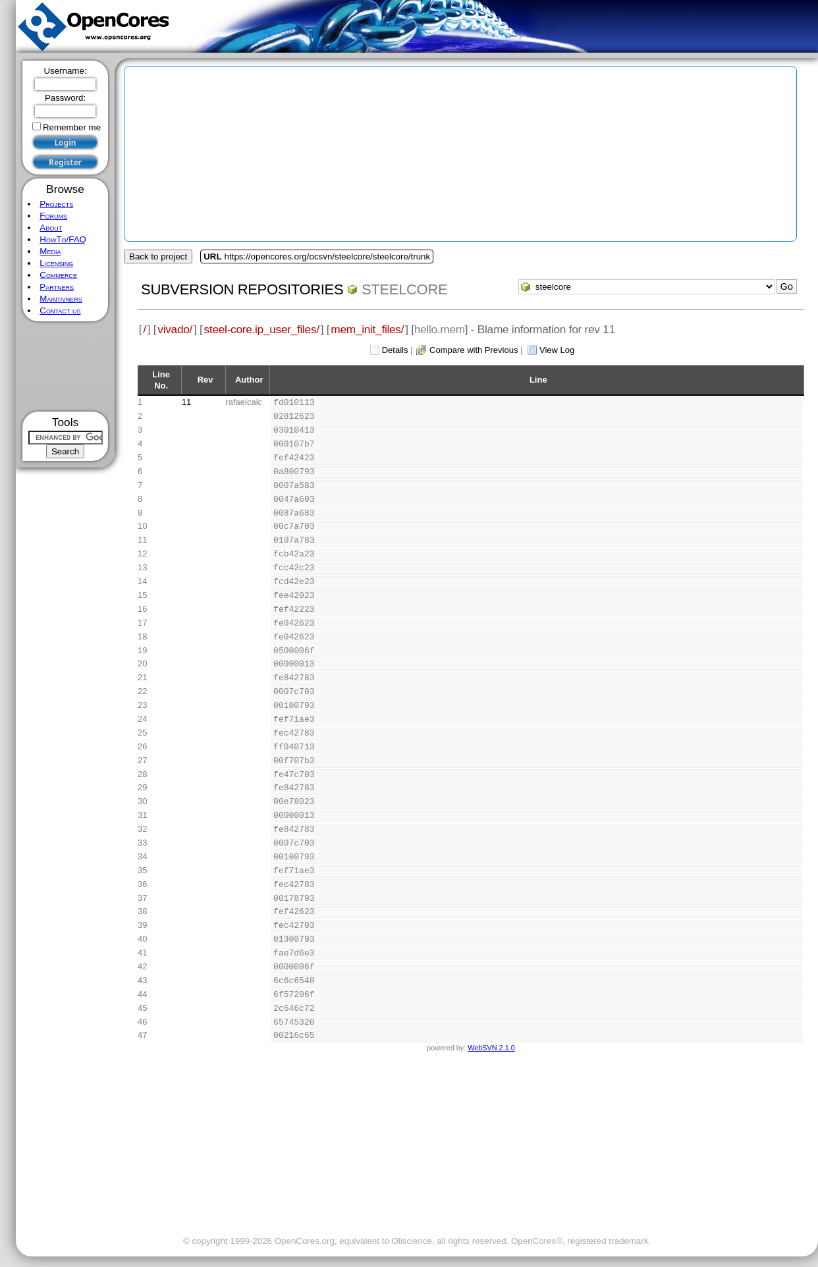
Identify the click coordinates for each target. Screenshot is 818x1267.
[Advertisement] (65, 366)
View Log (556, 350)
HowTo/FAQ (63, 239)
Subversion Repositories (242, 289)
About (51, 227)
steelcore (404, 289)
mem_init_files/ (367, 329)
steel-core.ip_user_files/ (261, 329)
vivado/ (174, 329)
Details (395, 350)
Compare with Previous (473, 350)
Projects (56, 204)
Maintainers (61, 299)
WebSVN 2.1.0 (491, 1048)
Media (50, 251)
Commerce (58, 275)
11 (186, 402)
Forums (53, 216)
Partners (57, 287)
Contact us (60, 310)
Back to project (158, 256)
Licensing (56, 263)
